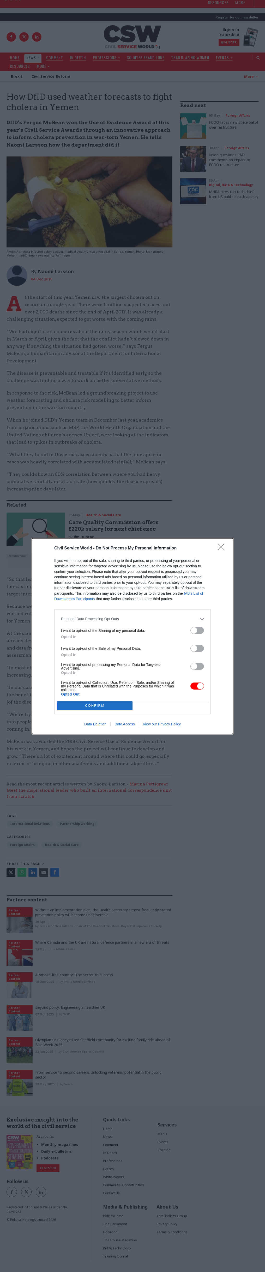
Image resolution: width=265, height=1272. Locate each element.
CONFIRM (95, 705)
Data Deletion (95, 724)
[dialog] (132, 636)
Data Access (125, 724)
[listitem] (132, 619)
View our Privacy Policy (162, 724)
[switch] (197, 630)
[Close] (223, 548)
